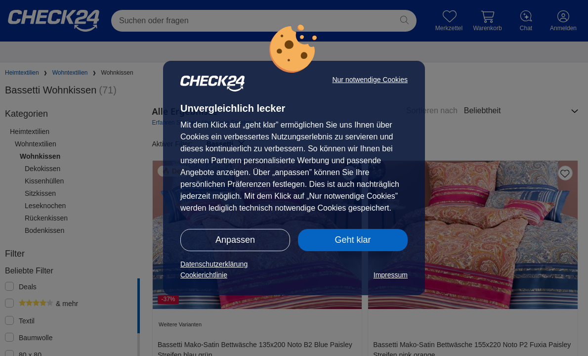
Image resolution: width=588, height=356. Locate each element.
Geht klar (353, 240)
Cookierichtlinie (203, 275)
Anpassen (235, 240)
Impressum (391, 275)
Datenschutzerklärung (214, 264)
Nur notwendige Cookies (370, 80)
